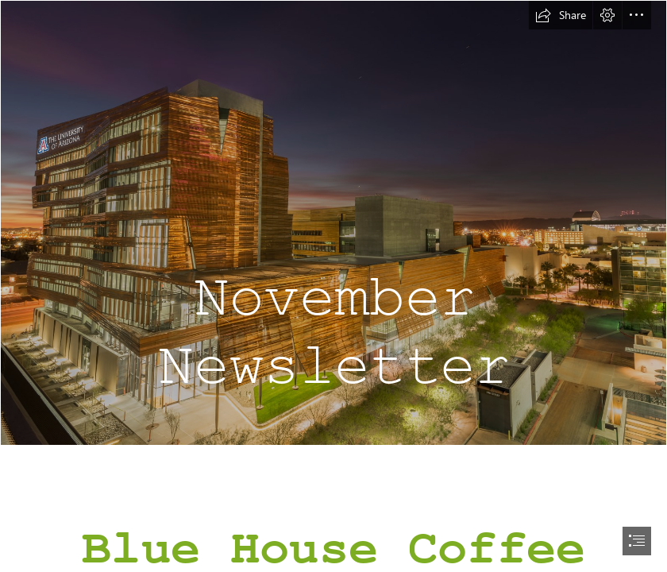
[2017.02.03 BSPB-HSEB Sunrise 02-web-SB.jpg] (333, 223)
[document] (333, 286)
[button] (560, 15)
